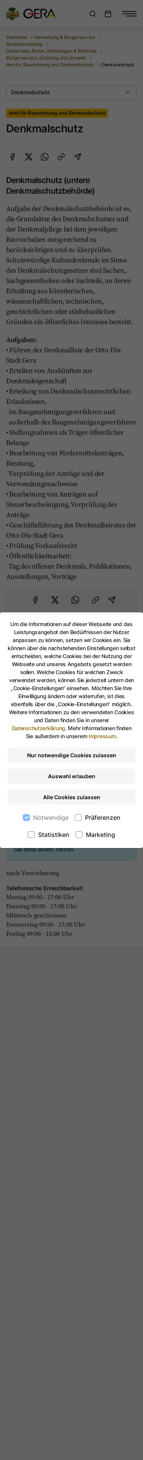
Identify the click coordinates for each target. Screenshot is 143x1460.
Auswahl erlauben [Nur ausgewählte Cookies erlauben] (71, 776)
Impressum (102, 736)
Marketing (100, 834)
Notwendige (51, 817)
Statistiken (53, 834)
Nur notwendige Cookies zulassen (71, 755)
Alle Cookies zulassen (71, 797)
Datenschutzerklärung (38, 728)
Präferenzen (103, 817)
